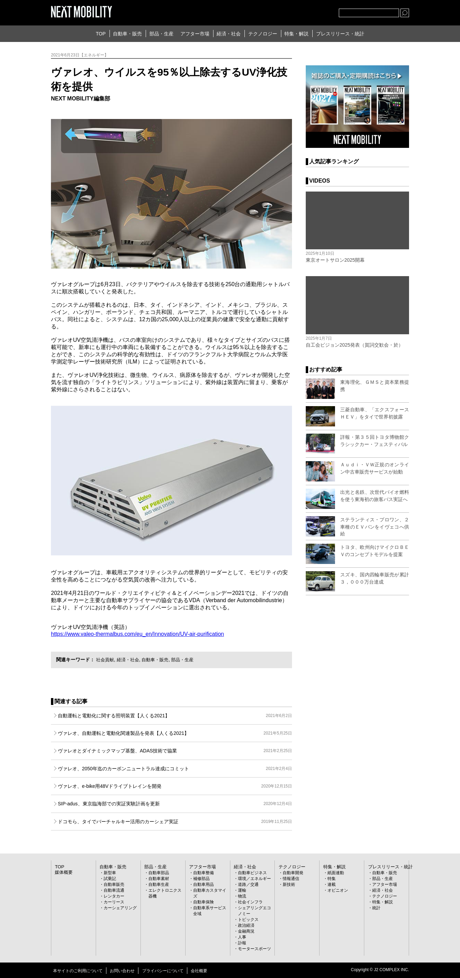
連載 (331, 884)
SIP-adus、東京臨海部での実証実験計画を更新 (175, 803)
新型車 (110, 872)
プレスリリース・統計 (340, 33)
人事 (242, 936)
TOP (101, 33)
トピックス (248, 919)
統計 (376, 907)
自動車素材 (158, 878)
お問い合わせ (122, 970)
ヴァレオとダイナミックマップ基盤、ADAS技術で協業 (175, 750)
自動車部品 (158, 872)
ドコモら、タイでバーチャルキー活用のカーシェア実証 (175, 821)
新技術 (289, 884)
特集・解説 (296, 33)
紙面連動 (335, 872)
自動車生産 (158, 884)
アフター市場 (194, 33)
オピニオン (337, 890)
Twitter (296, 11)
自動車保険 (203, 901)
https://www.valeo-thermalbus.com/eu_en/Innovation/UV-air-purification (137, 634)
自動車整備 (203, 872)
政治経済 (246, 925)
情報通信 (291, 878)
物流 (242, 895)
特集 (331, 878)
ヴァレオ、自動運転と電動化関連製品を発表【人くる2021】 (175, 733)
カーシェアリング (120, 907)
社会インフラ (250, 901)
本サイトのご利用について (78, 970)
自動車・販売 (127, 33)
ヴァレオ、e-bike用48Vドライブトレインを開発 (175, 786)
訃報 (242, 942)
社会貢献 (105, 659)
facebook (311, 11)
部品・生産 (161, 33)
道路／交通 (248, 884)
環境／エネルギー (254, 878)
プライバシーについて (163, 970)
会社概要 (199, 970)
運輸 (242, 890)
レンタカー (114, 895)
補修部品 (201, 878)
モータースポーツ (254, 948)
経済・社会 (229, 33)
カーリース (114, 901)
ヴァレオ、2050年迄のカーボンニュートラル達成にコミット (175, 768)
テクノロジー (262, 33)
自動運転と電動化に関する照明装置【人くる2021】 (175, 715)
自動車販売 (114, 884)
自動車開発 (293, 872)
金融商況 (246, 930)
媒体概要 (63, 871)
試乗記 (110, 878)
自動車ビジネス (252, 872)
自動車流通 (114, 890)
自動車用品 (203, 884)
